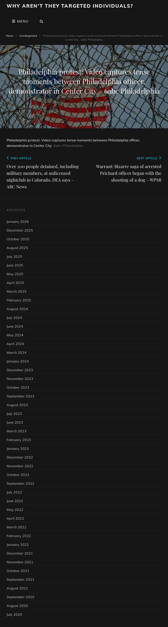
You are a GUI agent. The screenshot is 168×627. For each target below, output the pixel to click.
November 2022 (20, 466)
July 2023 (14, 413)
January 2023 (18, 448)
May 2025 (15, 274)
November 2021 (20, 562)
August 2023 (17, 405)
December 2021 (20, 553)
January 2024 (18, 361)
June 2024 (15, 326)
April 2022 (15, 518)
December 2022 (20, 457)
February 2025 (19, 300)
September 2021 (20, 579)
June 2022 (15, 501)
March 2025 (16, 291)
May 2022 (15, 509)
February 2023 (19, 440)
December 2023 (20, 370)
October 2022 (18, 474)
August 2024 (17, 309)
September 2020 (20, 597)
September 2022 (20, 483)
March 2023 (16, 431)
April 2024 (15, 344)
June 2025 (15, 265)
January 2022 (18, 544)
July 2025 (14, 256)
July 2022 (14, 492)
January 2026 (18, 221)
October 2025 (18, 239)
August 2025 (17, 248)
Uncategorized (28, 35)
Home (9, 35)
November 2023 (20, 378)
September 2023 (20, 396)
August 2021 (17, 588)
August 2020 (17, 605)
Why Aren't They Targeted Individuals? (70, 6)
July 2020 (14, 614)
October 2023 (18, 387)
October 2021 (18, 571)
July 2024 (14, 317)
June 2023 (15, 422)
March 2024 (16, 352)
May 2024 (15, 335)
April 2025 (15, 282)
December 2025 (20, 230)
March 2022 (16, 527)
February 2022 (19, 536)
